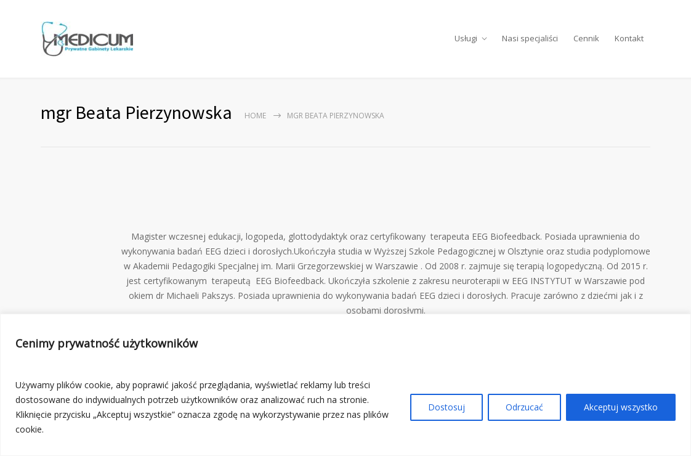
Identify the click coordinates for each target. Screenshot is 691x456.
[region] (345, 385)
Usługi (466, 39)
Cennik (586, 39)
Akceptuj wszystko (621, 407)
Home (255, 117)
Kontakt (629, 39)
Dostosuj (446, 407)
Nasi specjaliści (530, 39)
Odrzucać (524, 407)
